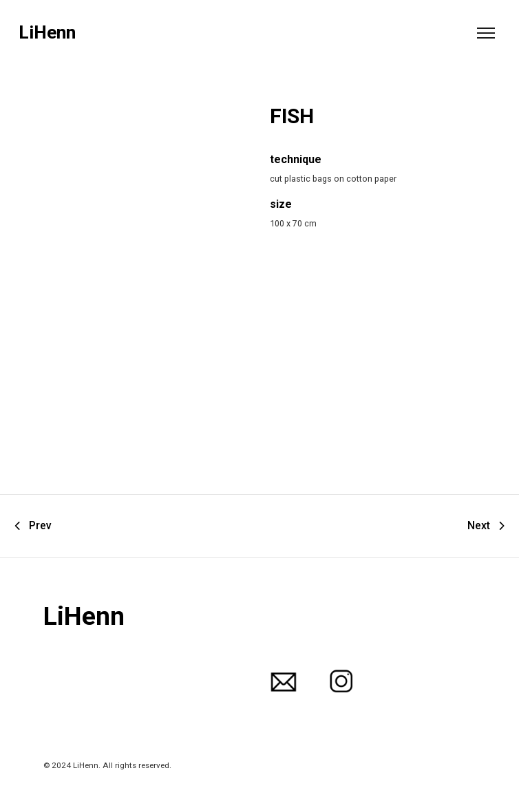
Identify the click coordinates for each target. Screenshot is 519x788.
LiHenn (47, 32)
